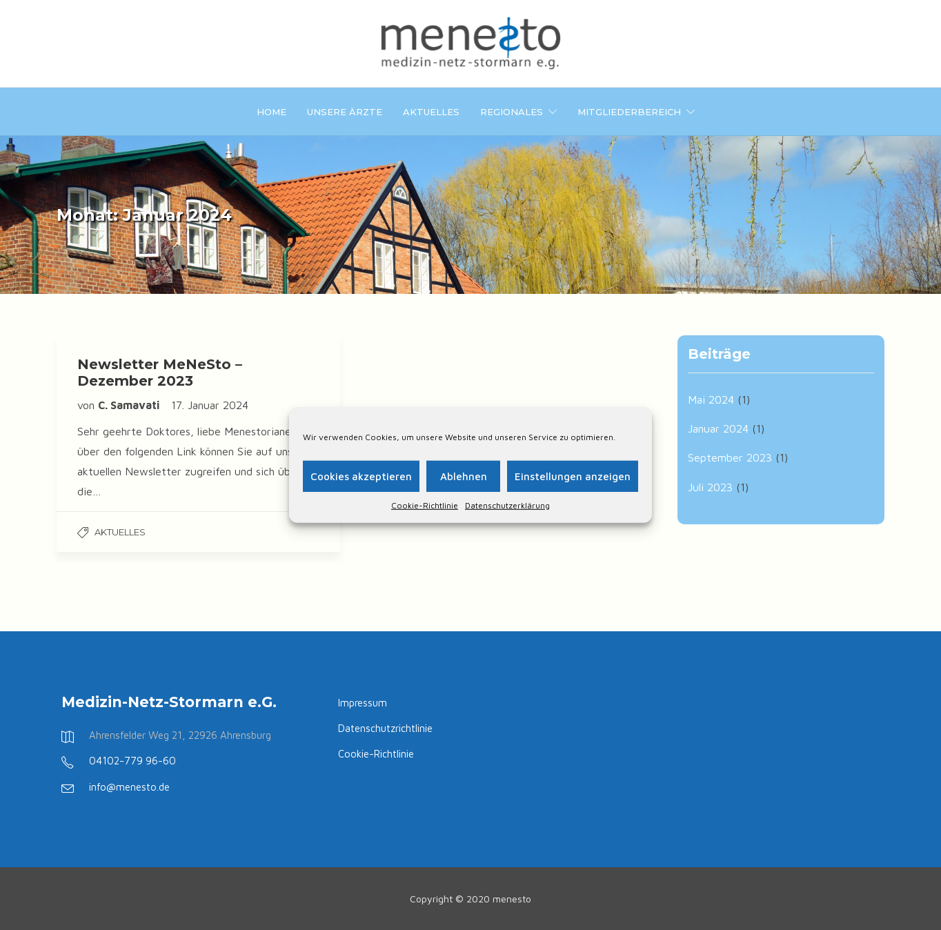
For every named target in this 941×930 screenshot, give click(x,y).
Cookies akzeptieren (361, 476)
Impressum (362, 703)
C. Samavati (130, 405)
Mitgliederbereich (629, 111)
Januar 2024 (718, 428)
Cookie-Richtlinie (424, 505)
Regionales (511, 111)
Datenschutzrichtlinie (385, 728)
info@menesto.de (129, 787)
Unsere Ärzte (344, 111)
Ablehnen (463, 476)
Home (271, 111)
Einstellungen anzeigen (573, 476)
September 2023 (730, 457)
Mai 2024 (711, 399)
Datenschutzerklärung (507, 505)
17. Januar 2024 (209, 405)
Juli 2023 (710, 487)
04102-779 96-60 (132, 760)
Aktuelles (431, 111)
